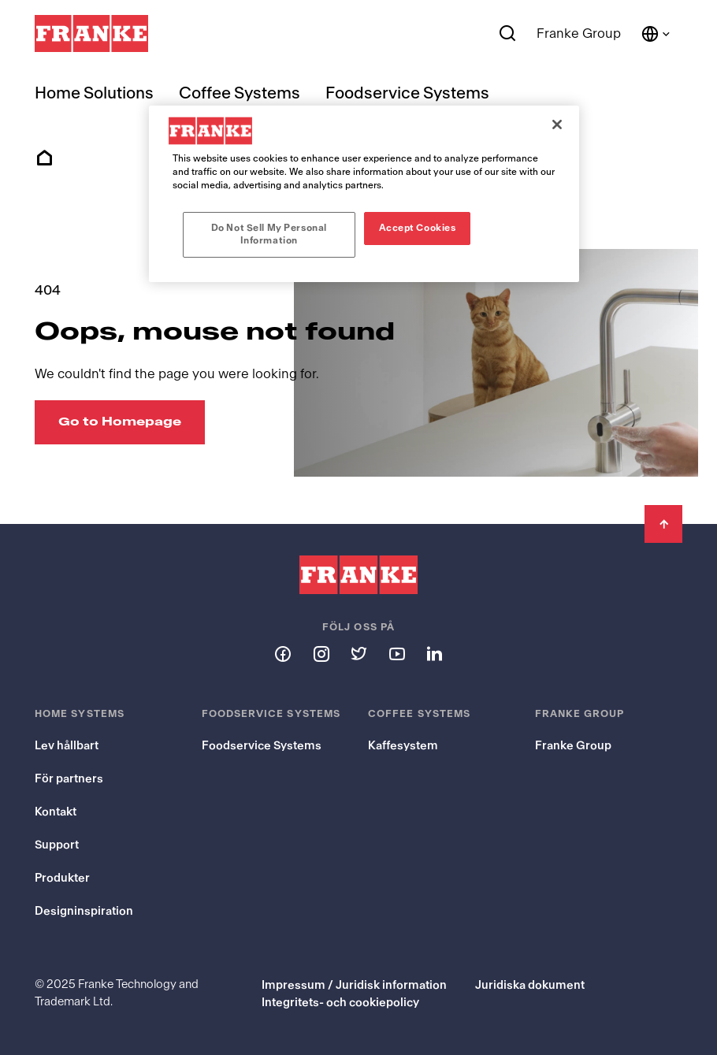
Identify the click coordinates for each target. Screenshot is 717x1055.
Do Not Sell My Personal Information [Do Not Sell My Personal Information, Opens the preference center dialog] (269, 234)
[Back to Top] (663, 524)
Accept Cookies (417, 227)
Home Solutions (94, 93)
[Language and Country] (656, 34)
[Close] (557, 124)
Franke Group (579, 33)
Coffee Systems (239, 93)
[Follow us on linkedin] (434, 653)
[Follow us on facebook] (282, 653)
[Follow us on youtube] (396, 653)
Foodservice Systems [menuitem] (407, 93)
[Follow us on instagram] (320, 653)
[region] (364, 194)
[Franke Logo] (91, 34)
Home (44, 158)
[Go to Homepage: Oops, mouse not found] (120, 422)
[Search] (508, 34)
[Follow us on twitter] (358, 653)
